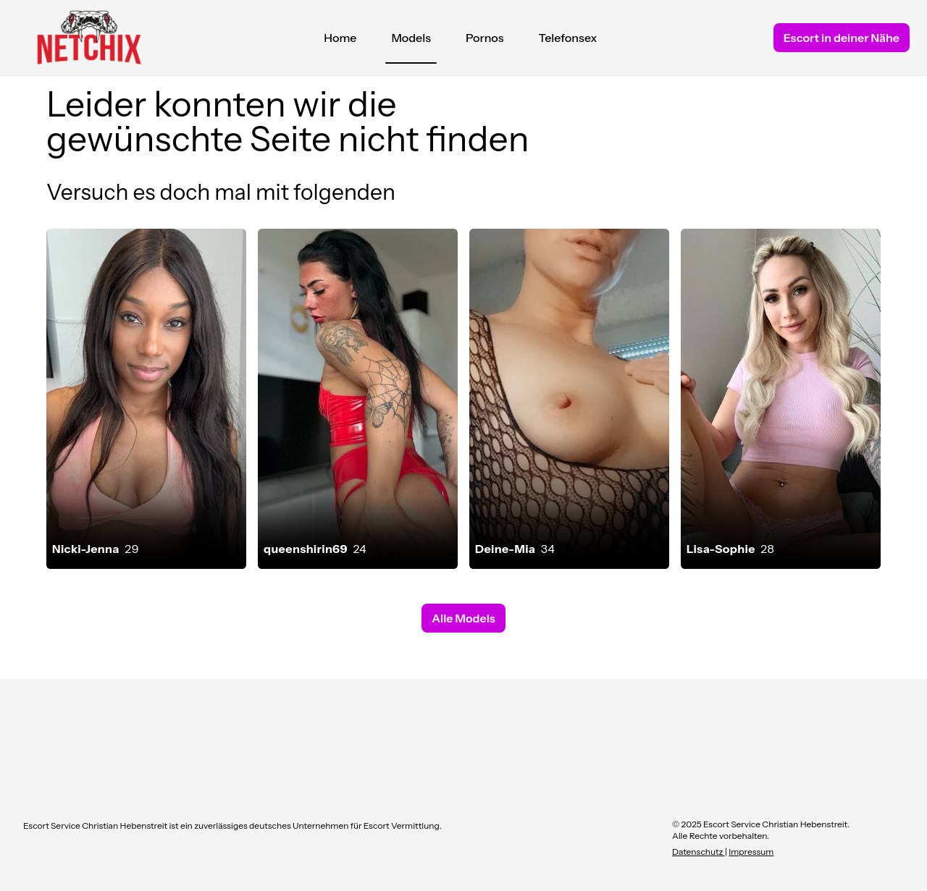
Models (411, 41)
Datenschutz (698, 851)
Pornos (485, 37)
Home (340, 37)
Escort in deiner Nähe (841, 37)
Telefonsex (568, 37)
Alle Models (463, 618)
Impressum (751, 851)
